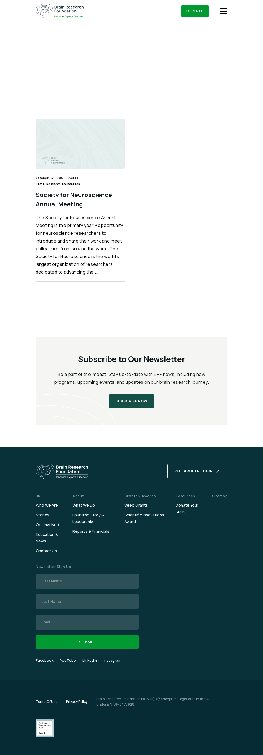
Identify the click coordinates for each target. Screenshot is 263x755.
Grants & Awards (140, 496)
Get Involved (47, 524)
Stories (42, 514)
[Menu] (223, 11)
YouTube (68, 660)
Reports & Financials (90, 531)
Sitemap (219, 496)
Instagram (112, 660)
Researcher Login (193, 471)
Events (73, 178)
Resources (185, 496)
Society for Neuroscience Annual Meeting (74, 199)
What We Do (83, 505)
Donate (195, 11)
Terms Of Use (46, 701)
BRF (39, 496)
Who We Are (47, 505)
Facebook (45, 660)
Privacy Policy (76, 701)
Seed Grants (136, 505)
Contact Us (46, 550)
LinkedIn (89, 660)
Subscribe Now (131, 401)
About (78, 496)
